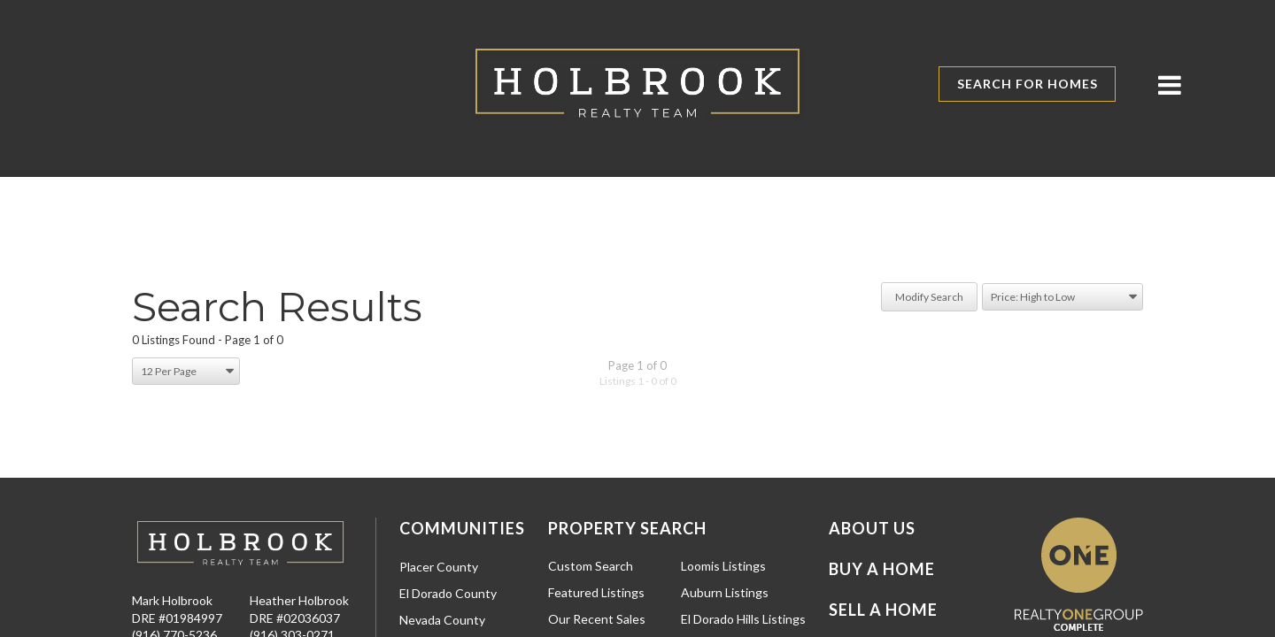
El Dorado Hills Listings (743, 618)
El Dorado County (448, 593)
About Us (872, 528)
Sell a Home (883, 609)
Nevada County (442, 619)
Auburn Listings (725, 592)
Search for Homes (1027, 83)
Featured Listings (596, 592)
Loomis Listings (723, 565)
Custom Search (590, 565)
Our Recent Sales (596, 618)
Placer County (438, 566)
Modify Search (929, 296)
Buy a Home (882, 569)
